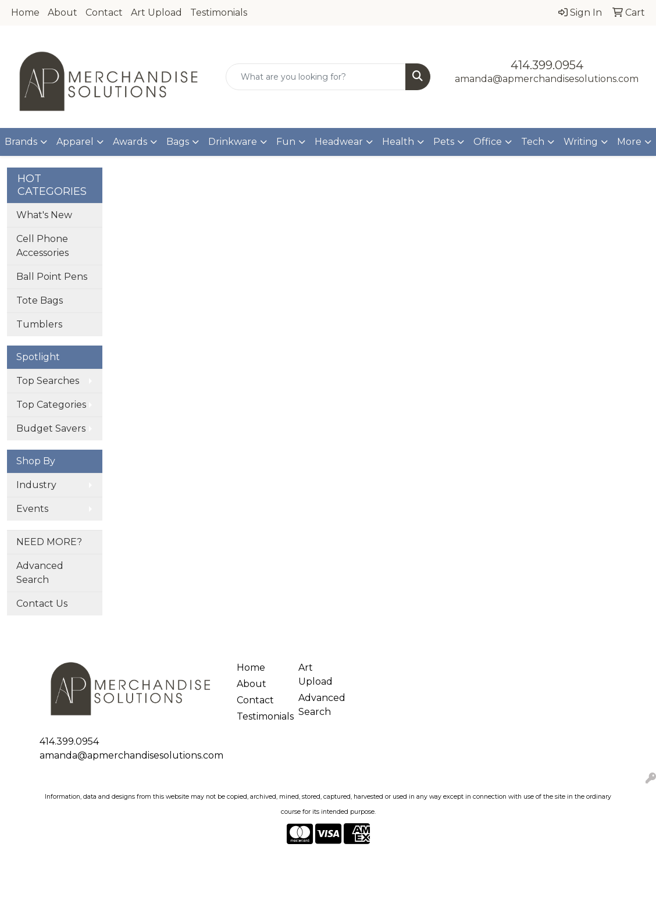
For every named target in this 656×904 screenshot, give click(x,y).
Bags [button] (177, 141)
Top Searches (47, 380)
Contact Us (41, 603)
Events (32, 508)
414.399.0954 (547, 65)
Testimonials (218, 12)
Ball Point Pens (51, 276)
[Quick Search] (316, 76)
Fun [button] (285, 141)
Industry (36, 484)
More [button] (629, 141)
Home (25, 12)
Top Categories (51, 404)
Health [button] (398, 141)
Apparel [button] (75, 141)
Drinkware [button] (232, 141)
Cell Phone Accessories (42, 245)
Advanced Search (39, 572)
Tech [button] (532, 141)
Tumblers (39, 324)
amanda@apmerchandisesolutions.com (547, 78)
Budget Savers (50, 428)
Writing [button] (581, 141)
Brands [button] (21, 141)
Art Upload (156, 12)
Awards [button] (130, 141)
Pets (443, 141)
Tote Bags (39, 300)
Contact (104, 12)
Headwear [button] (339, 141)
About (62, 12)
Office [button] (487, 141)
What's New (44, 214)
